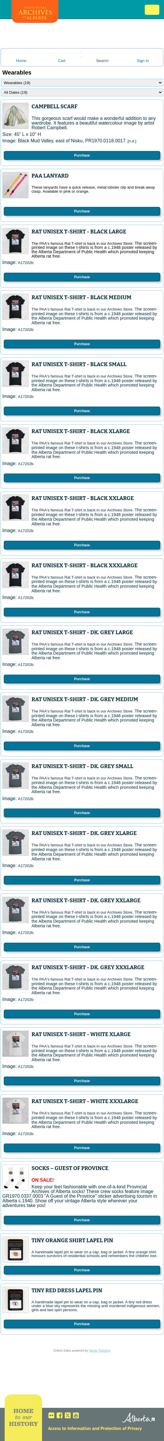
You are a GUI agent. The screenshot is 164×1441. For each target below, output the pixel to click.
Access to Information (69, 1428)
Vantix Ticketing (100, 1350)
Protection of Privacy (121, 1428)
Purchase (82, 155)
